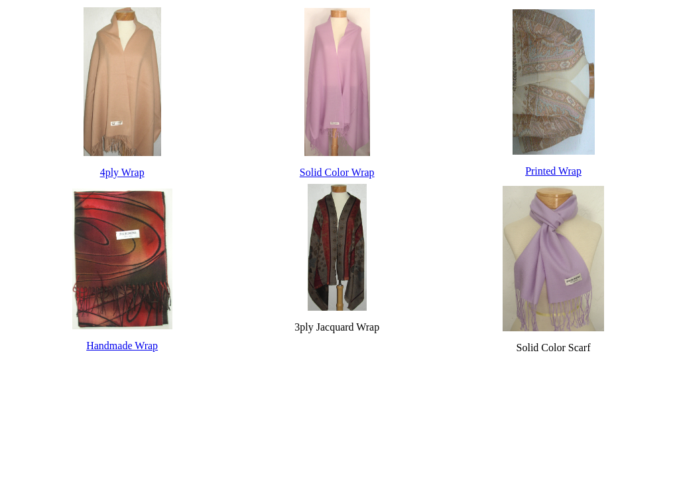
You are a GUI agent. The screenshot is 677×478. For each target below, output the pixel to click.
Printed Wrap (553, 171)
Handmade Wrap (122, 345)
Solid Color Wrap (337, 172)
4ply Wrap (122, 172)
